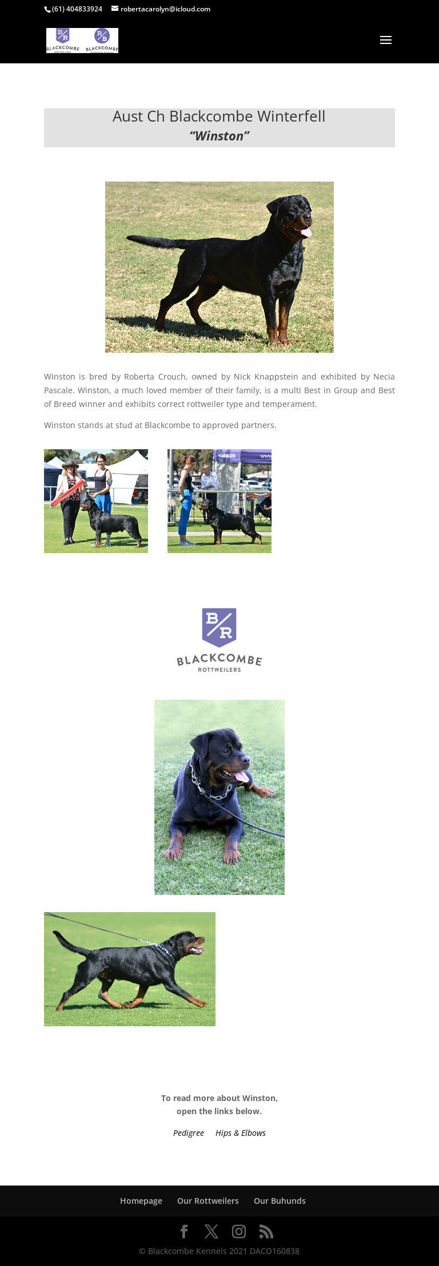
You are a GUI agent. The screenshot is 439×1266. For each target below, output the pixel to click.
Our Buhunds (280, 1200)
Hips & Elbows (240, 1132)
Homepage (141, 1200)
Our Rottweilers (208, 1200)
